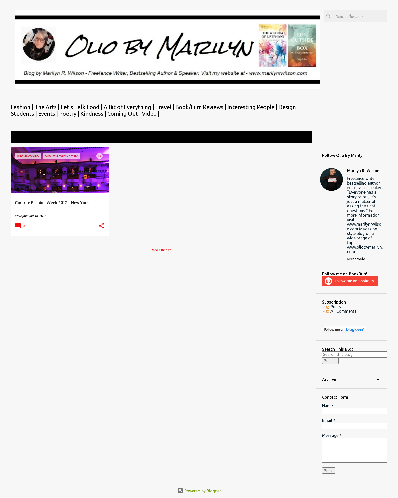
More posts (162, 250)
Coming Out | (124, 113)
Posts (333, 306)
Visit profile (356, 259)
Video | (150, 113)
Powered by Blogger (199, 491)
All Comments (341, 311)
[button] (101, 226)
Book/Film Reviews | (201, 107)
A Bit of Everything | (129, 107)
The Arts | (48, 107)
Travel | (165, 107)
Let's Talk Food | (82, 107)
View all (301, 137)
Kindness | (93, 113)
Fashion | (23, 107)
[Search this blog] (360, 16)
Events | (48, 113)
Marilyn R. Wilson (363, 170)
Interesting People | (252, 107)
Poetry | (69, 113)
